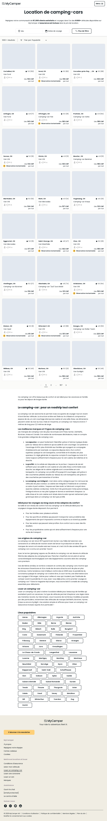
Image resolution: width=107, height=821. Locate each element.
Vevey (54, 693)
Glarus (59, 640)
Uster (74, 687)
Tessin (25, 687)
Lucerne (25, 658)
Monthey (60, 658)
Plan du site (81, 813)
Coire (24, 635)
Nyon (60, 664)
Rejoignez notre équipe (13, 747)
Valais (25, 693)
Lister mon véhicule (12, 767)
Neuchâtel (26, 664)
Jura (41, 646)
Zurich (25, 705)
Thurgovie (58, 687)
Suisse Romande (53, 681)
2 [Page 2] (51, 385)
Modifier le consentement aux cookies (18, 816)
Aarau (25, 617)
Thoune (41, 687)
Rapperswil (27, 670)
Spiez (54, 676)
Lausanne (73, 652)
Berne (53, 623)
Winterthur (39, 699)
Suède (69, 676)
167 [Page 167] (61, 385)
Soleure (39, 676)
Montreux (78, 658)
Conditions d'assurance (13, 763)
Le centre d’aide (10, 796)
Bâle (39, 623)
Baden (25, 623)
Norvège (44, 664)
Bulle (53, 629)
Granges (75, 640)
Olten (74, 664)
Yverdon (57, 699)
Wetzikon (71, 693)
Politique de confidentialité (51, 813)
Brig (24, 629)
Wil (23, 699)
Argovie (59, 617)
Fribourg (26, 640)
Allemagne (41, 617)
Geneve (42, 640)
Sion (24, 676)
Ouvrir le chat (9, 789)
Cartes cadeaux (10, 751)
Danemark (41, 635)
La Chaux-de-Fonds (31, 652)
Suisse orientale (29, 681)
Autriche (76, 617)
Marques (7, 780)
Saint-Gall (46, 670)
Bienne (68, 623)
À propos (7, 744)
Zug (72, 699)
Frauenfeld (77, 635)
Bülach (38, 629)
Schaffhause (65, 670)
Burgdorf (69, 629)
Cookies (7, 754)
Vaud (39, 693)
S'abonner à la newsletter (19, 732)
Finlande (59, 635)
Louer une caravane (12, 773)
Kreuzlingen (58, 646)
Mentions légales (69, 813)
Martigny (43, 658)
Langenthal (54, 652)
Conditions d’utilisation (30, 813)
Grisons (25, 646)
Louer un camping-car (13, 770)
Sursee (73, 681)
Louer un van (9, 777)
